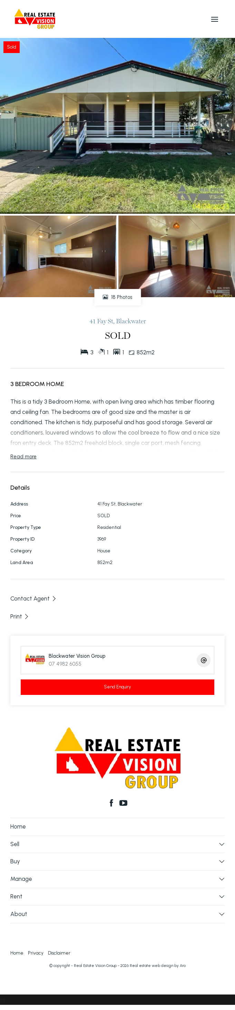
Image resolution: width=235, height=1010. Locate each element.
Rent (16, 896)
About (18, 913)
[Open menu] (214, 19)
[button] (19, 616)
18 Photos (117, 297)
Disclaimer (59, 953)
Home (18, 826)
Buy (15, 861)
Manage (21, 878)
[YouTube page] (124, 804)
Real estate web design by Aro (158, 966)
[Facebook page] (112, 804)
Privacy (35, 953)
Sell (14, 844)
